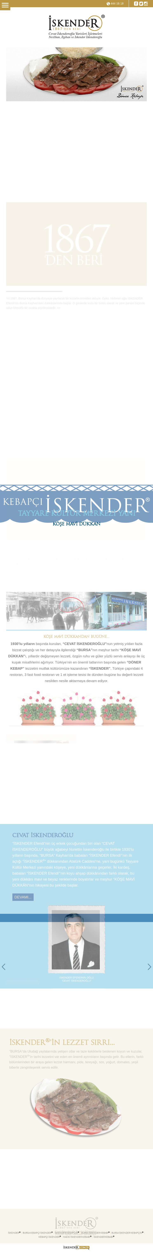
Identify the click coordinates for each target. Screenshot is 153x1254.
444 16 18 (117, 3)
